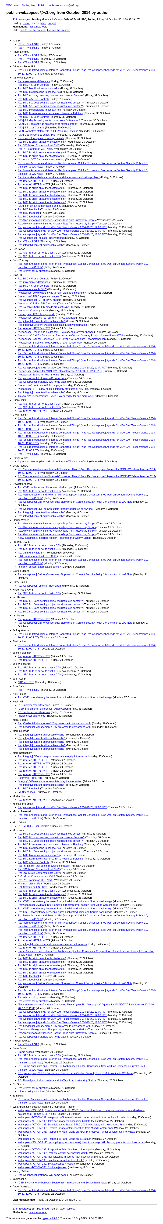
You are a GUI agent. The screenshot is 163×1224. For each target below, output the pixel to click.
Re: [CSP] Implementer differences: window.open (45, 487)
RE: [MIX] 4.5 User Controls (33, 826)
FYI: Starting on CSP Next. (33, 887)
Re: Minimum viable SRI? (32, 289)
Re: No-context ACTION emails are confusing (43, 307)
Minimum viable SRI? (30, 883)
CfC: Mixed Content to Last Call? (36, 876)
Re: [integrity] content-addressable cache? (42, 245)
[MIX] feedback (26, 792)
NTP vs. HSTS (26, 682)
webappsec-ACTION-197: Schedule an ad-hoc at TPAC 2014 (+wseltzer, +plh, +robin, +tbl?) (70, 1124)
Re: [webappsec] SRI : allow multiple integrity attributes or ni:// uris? (56, 509)
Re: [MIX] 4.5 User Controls (33, 84)
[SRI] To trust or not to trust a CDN (37, 556)
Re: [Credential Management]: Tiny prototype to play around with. (54, 723)
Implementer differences (31, 715)
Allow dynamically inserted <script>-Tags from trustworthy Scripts (54, 537)
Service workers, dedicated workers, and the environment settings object (59, 177)
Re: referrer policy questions (34, 271)
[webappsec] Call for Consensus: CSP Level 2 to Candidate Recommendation (62, 339)
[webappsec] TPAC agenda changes (38, 296)
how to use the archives (33, 30)
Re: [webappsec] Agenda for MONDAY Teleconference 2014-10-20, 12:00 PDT (62, 227)
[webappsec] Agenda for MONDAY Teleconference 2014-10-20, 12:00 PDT (60, 371)
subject (52, 23)
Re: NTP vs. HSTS (28, 44)
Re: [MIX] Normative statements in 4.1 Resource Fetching (50, 113)
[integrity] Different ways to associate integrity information (50, 781)
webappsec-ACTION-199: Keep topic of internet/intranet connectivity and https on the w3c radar (72, 1117)
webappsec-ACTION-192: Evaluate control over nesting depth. (53, 1153)
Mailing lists (28, 5)
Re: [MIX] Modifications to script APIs (39, 88)
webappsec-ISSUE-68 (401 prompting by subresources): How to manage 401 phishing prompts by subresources (81, 1142)
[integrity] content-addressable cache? (39, 566)
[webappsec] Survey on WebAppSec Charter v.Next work (50, 342)
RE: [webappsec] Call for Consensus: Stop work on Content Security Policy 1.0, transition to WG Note (75, 1073)
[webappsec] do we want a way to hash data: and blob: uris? (52, 292)
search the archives (59, 30)
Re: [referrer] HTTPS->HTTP (34, 181)
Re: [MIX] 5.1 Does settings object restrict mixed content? (50, 102)
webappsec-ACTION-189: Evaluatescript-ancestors (47, 1163)
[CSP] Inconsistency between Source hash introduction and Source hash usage (62, 1182)
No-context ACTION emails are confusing (41, 159)
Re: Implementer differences (34, 81)
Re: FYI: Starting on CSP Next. (35, 149)
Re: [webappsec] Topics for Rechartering (41, 238)
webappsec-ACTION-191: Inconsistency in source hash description (55, 1156)
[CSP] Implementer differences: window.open (43, 708)
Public (41, 5)
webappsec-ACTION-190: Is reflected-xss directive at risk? (51, 1160)
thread (26, 23)
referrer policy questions (31, 1091)
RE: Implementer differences (34, 705)
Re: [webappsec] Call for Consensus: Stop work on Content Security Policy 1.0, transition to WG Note (75, 501)
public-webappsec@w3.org (63, 5)
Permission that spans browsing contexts (41, 138)
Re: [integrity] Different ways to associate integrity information (52, 324)
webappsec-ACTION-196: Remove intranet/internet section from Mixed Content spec (65, 1128)
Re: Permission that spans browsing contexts (43, 865)
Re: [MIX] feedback (28, 209)
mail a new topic (38, 26)
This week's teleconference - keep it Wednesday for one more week (56, 396)
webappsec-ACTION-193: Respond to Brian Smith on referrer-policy (56, 1149)
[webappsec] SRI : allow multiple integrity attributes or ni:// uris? (53, 389)
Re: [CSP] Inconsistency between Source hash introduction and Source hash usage (65, 697)
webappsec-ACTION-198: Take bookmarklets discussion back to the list (58, 1121)
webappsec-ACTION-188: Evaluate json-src (42, 1167)
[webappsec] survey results (33, 310)
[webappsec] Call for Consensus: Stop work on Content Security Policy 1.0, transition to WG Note (73, 335)
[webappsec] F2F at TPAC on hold (37, 303)
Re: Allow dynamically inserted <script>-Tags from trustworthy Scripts (57, 220)
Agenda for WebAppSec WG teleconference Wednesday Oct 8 (53, 461)
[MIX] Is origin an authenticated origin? (39, 205)
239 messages (21, 19)
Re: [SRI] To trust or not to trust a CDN (39, 252)
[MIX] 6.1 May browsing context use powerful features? (49, 120)
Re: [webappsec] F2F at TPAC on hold (39, 300)
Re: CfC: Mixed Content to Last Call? (39, 145)
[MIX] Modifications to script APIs (36, 134)
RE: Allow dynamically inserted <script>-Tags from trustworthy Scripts (57, 1080)
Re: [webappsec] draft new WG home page (42, 378)
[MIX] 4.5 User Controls (31, 127)
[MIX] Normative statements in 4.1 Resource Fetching (48, 131)
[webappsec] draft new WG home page (40, 385)
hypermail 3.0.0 (50, 1218)
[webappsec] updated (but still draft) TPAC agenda (46, 317)
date (43, 23)
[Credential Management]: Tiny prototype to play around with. (52, 1029)
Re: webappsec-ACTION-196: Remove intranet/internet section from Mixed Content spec (68, 905)
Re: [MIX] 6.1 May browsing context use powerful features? (51, 95)
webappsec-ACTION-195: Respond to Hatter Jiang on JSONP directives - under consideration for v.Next (76, 1131)
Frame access (26, 1052)
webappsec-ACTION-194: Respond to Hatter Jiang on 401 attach (54, 1139)
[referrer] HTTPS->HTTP (32, 778)
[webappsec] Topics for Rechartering (38, 374)
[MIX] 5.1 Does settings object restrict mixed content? (48, 124)
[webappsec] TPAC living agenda (36, 314)
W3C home (12, 5)
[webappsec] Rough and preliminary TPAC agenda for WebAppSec (55, 332)
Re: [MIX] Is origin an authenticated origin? (42, 141)
